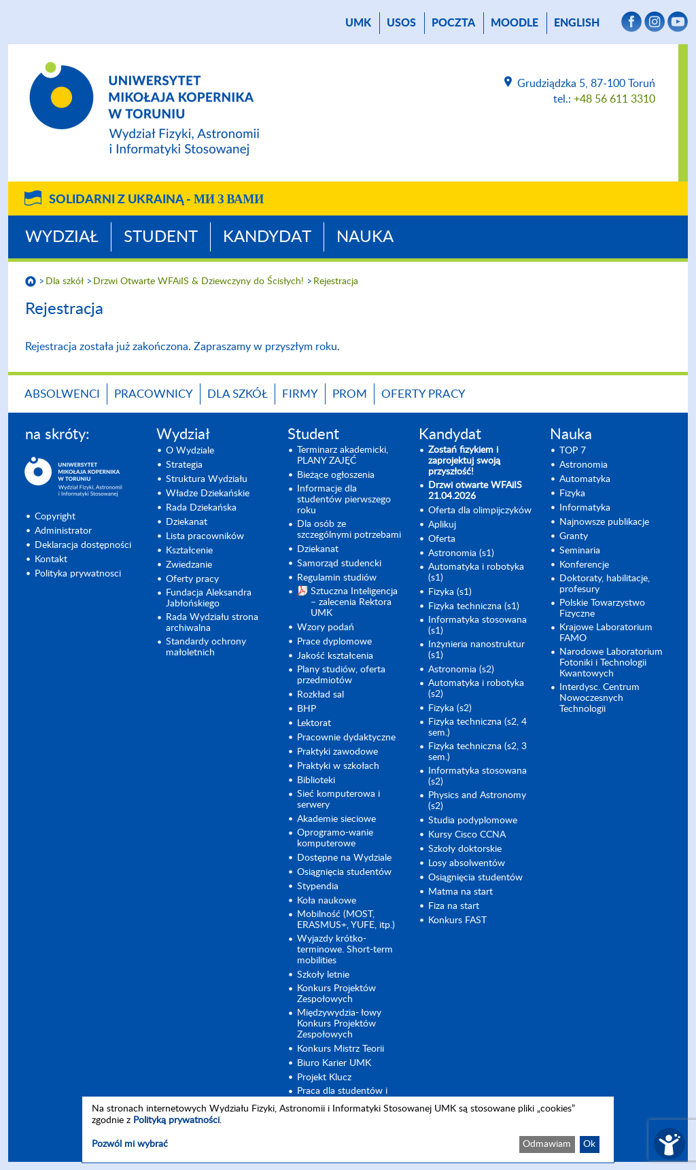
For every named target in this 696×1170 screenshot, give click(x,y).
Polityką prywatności (176, 1120)
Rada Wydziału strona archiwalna (212, 623)
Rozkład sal (320, 695)
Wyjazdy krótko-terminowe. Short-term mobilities (345, 949)
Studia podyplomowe (472, 820)
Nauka (365, 237)
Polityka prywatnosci (78, 574)
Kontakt (51, 559)
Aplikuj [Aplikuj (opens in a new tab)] (442, 525)
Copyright (55, 516)
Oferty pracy (423, 394)
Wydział (62, 237)
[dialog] (348, 1129)
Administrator (63, 531)
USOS (401, 23)
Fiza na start (453, 906)
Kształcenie (189, 550)
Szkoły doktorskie (465, 849)
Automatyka (584, 479)
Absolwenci (62, 394)
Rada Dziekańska (201, 508)
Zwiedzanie (189, 565)
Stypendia (317, 886)
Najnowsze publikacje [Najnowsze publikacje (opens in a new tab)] (604, 522)
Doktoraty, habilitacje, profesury (604, 584)
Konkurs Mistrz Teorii (340, 1049)
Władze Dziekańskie (207, 493)
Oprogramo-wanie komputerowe (335, 838)
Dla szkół (65, 281)
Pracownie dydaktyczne (346, 737)
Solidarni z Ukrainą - (156, 200)
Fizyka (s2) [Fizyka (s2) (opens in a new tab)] (450, 708)
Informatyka (584, 508)
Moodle (514, 23)
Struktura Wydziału (206, 479)
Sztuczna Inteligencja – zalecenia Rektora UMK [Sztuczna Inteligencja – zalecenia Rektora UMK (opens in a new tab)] (354, 602)
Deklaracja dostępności (83, 545)
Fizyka (572, 493)
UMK (358, 23)
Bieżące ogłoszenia (336, 475)
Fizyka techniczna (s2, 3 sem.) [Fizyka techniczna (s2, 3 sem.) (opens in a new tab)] (477, 752)
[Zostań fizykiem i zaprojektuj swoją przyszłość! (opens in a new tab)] (481, 461)
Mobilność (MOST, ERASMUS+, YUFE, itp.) (346, 920)
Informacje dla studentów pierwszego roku (344, 499)
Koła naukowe (326, 901)
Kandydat (267, 237)
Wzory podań (325, 627)
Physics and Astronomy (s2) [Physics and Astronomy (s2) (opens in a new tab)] (477, 801)
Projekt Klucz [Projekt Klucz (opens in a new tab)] (324, 1077)
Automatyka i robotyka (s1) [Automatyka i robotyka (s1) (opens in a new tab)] (476, 572)
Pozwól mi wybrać (130, 1144)
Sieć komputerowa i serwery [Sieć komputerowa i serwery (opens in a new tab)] (338, 799)
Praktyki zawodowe (337, 752)
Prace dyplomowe (334, 642)
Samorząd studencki (339, 563)
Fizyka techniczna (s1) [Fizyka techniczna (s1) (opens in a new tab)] (473, 606)
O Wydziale (190, 450)
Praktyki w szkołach (338, 766)
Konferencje (584, 565)
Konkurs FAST (457, 920)
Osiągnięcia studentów (344, 872)
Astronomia (583, 465)
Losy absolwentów (466, 863)
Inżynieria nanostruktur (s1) (476, 650)
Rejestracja (335, 281)
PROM (349, 394)
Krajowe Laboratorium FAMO (605, 633)
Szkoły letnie (323, 975)
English (576, 23)
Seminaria (579, 550)
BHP (306, 709)
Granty (573, 536)
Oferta (441, 539)
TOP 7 (572, 450)
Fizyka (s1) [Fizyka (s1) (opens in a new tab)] (450, 592)
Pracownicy (153, 394)
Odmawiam (547, 1144)
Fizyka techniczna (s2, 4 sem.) (477, 727)
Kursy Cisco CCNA (467, 835)
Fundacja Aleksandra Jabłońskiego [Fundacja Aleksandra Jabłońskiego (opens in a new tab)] (208, 598)
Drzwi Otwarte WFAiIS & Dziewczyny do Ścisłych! (198, 281)
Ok (589, 1144)
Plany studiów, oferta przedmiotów (341, 675)
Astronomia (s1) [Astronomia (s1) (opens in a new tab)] (461, 553)
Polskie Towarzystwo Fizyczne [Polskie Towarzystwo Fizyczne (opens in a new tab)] (602, 608)
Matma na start (460, 892)
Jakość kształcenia (335, 656)
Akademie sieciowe (336, 819)
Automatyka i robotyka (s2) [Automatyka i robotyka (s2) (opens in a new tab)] (476, 688)
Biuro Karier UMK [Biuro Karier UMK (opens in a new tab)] (334, 1063)
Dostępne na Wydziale (344, 858)
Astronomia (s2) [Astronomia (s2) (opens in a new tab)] (461, 669)
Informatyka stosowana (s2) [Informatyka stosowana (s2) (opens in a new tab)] (477, 776)
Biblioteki (316, 780)
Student (161, 237)
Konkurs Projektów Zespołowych (336, 994)
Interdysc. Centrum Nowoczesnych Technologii (599, 698)
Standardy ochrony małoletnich (206, 647)
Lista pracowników (205, 536)
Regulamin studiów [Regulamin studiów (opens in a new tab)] (337, 578)
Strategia (184, 465)
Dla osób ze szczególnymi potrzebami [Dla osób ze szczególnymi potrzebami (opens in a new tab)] (349, 529)
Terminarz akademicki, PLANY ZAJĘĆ (342, 455)
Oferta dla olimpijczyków (480, 510)
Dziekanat (186, 522)
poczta (453, 23)
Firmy (300, 394)
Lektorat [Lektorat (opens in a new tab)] (314, 723)
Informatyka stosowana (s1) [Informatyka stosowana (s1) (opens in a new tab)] (477, 625)
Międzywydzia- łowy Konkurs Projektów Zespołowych (339, 1023)
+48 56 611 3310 (614, 99)
